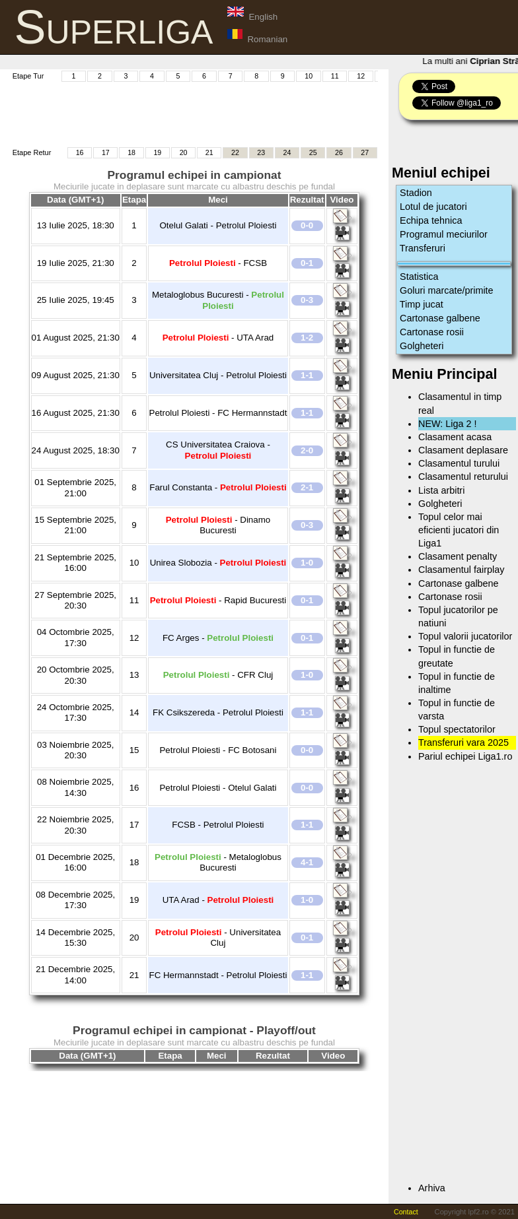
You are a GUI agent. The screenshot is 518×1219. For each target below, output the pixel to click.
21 (209, 152)
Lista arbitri (441, 490)
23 (261, 152)
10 (309, 76)
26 (339, 152)
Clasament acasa (455, 437)
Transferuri (422, 248)
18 (131, 152)
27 (365, 152)
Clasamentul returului (463, 476)
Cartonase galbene (440, 318)
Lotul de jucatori (433, 206)
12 (361, 76)
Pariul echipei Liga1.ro (465, 756)
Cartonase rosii (431, 332)
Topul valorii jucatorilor (465, 636)
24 (287, 152)
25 (313, 152)
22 (235, 152)
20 (184, 152)
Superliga (114, 27)
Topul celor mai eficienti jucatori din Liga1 (458, 529)
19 (157, 152)
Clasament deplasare (463, 450)
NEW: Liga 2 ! (447, 423)
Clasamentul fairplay (461, 569)
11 (335, 76)
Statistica (419, 276)
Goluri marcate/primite (446, 290)
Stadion (416, 192)
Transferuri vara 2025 (463, 742)
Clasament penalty (457, 556)
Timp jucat (421, 304)
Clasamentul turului (459, 463)
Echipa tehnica (430, 220)
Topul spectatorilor (457, 729)
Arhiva (431, 1188)
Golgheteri (421, 346)
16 (80, 152)
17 (106, 152)
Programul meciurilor (443, 234)
